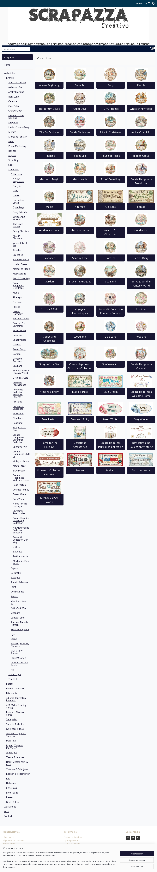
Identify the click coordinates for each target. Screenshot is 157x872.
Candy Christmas (80, 132)
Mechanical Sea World (49, 500)
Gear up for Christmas (111, 232)
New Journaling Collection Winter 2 (141, 445)
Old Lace (110, 206)
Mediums (15, 612)
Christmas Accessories (80, 445)
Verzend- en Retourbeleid (14, 846)
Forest (141, 206)
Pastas (14, 596)
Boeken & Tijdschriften (18, 773)
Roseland (141, 336)
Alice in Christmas (110, 132)
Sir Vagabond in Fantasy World (141, 283)
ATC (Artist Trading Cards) (16, 706)
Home (7, 64)
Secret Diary (141, 258)
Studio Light (14, 674)
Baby (110, 85)
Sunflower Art (110, 364)
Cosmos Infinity (80, 419)
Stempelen (11, 719)
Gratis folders (13, 802)
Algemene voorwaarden (14, 840)
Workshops (10, 806)
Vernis (14, 638)
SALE (6, 811)
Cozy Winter (141, 419)
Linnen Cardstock (15, 688)
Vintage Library (49, 391)
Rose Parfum (49, 419)
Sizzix (11, 164)
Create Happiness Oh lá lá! (141, 366)
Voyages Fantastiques (80, 311)
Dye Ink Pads (17, 591)
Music (49, 206)
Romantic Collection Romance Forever (110, 311)
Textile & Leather (15, 757)
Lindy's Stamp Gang (18, 127)
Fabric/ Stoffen (18, 657)
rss (92, 867)
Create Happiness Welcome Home (141, 393)
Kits (13, 669)
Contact (8, 816)
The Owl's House (49, 132)
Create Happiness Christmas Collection (79, 366)
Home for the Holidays (49, 445)
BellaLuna (13, 96)
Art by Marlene (16, 91)
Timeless (49, 155)
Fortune (110, 258)
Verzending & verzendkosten (16, 849)
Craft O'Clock (15, 110)
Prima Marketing (17, 146)
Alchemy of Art (16, 87)
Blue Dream (110, 391)
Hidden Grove (141, 155)
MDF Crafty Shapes (16, 652)
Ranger (12, 150)
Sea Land (110, 281)
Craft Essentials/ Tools (19, 664)
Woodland (80, 336)
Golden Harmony (49, 230)
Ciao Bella (13, 106)
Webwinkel (9, 73)
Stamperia (13, 169)
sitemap (86, 867)
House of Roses (110, 155)
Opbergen (11, 752)
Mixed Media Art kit (19, 602)
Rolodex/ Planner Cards (15, 713)
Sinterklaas (12, 792)
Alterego (80, 206)
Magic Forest (80, 391)
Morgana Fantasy (17, 136)
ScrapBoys (13, 160)
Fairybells (13, 122)
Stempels (15, 577)
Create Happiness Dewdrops (141, 181)
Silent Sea (80, 155)
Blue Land (110, 336)
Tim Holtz (13, 679)
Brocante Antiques (80, 281)
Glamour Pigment (20, 629)
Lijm (13, 634)
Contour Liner (18, 617)
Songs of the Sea (49, 364)
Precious (141, 309)
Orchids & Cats (49, 309)
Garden (49, 281)
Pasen (9, 797)
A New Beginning (49, 85)
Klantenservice (9, 837)
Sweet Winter (110, 419)
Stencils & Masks (19, 582)
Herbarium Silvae (49, 108)
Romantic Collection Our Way (49, 472)
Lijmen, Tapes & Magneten (14, 746)
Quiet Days (79, 108)
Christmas (11, 787)
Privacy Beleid (9, 843)
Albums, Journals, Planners (20, 645)
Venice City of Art (141, 132)
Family (141, 85)
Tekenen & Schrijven (17, 769)
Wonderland (141, 230)
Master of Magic (49, 179)
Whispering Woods (141, 108)
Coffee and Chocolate (49, 338)
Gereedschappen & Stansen (16, 735)
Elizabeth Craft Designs (16, 116)
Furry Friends (110, 108)
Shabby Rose (80, 258)
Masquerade (79, 179)
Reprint (12, 155)
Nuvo (11, 141)
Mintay (12, 131)
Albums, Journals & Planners (16, 699)
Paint (13, 586)
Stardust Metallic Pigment (19, 623)
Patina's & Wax (18, 608)
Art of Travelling (110, 179)
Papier (9, 683)
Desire (80, 470)
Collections (16, 174)
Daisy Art (79, 85)
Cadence (12, 101)
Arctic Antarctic (141, 470)
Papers (14, 568)
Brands (10, 77)
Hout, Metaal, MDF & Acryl (17, 763)
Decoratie (16, 572)
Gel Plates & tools (15, 728)
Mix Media (11, 693)
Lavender (49, 258)
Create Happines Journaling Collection (110, 445)
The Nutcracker (79, 230)
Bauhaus (110, 470)
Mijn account (143, 3)
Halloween (11, 783)
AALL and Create (17, 82)
